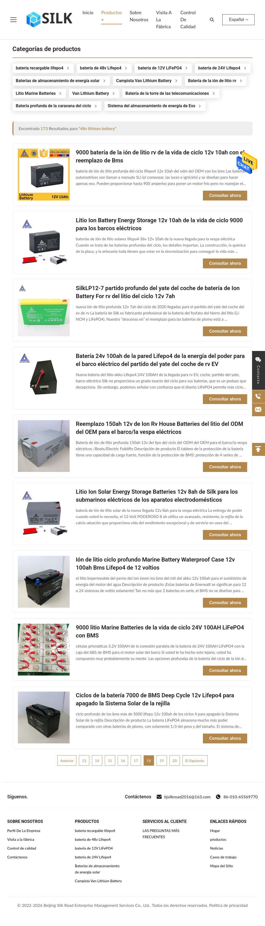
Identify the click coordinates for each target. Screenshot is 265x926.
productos (218, 839)
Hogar (215, 830)
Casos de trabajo (223, 857)
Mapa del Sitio (221, 866)
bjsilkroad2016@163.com (184, 796)
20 (175, 760)
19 (162, 760)
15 (110, 760)
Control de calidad (21, 848)
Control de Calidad (188, 19)
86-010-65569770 (237, 796)
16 (123, 760)
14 (97, 760)
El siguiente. (195, 760)
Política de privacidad (228, 905)
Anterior (66, 760)
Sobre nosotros (139, 16)
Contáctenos (17, 857)
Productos (111, 12)
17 (136, 760)
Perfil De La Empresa (23, 830)
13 (84, 760)
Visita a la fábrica (164, 19)
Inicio (88, 12)
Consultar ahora (225, 195)
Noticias (216, 848)
